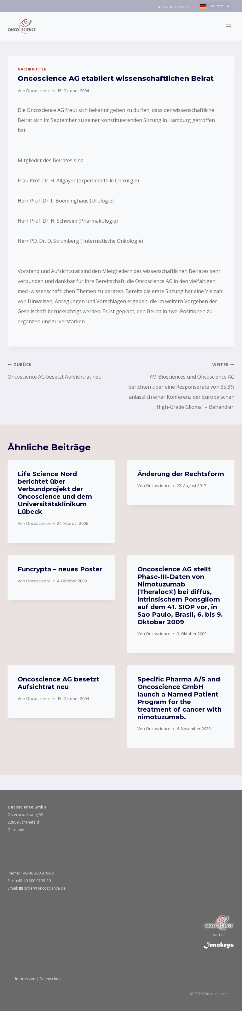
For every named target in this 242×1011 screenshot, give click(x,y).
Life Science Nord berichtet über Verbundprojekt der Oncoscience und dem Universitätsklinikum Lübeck (55, 492)
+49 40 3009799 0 (171, 6)
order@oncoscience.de (42, 888)
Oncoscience (38, 90)
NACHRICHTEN (32, 69)
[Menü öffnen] (228, 26)
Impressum (25, 978)
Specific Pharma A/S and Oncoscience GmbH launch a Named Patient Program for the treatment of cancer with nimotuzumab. (179, 698)
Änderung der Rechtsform (180, 474)
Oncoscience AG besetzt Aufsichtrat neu (62, 369)
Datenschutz (50, 978)
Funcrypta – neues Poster (60, 569)
